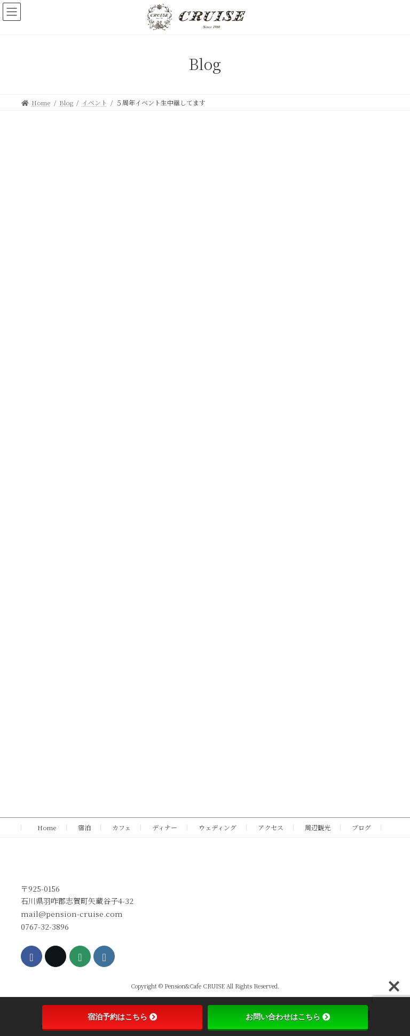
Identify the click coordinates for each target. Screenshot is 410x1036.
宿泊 (84, 827)
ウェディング (217, 827)
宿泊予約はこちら (122, 1017)
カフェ (121, 827)
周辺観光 (317, 827)
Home (44, 827)
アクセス (270, 827)
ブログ (361, 827)
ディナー (164, 827)
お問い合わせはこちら (288, 1017)
